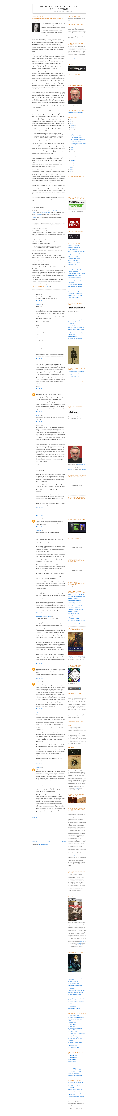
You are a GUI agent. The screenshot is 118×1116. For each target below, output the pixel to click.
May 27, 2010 (39, 782)
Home (49, 841)
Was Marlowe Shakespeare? (74, 331)
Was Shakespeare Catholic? (74, 1008)
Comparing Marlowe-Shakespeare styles (76, 998)
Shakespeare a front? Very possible (75, 992)
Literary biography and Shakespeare (75, 1068)
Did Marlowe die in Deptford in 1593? (76, 329)
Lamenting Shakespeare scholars (75, 1071)
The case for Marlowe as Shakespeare (76, 1069)
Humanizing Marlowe (72, 321)
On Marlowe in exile (72, 1031)
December (73, 160)
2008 (71, 119)
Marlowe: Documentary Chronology (76, 112)
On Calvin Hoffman (72, 1024)
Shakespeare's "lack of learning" (75, 279)
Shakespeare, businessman (73, 1073)
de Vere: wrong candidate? (73, 288)
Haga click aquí (71, 855)
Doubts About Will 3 (72, 1059)
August (72, 151)
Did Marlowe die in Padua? (74, 262)
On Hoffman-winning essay (74, 253)
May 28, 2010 (39, 813)
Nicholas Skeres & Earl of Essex (75, 289)
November (73, 158)
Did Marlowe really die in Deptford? (76, 594)
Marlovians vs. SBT (72, 264)
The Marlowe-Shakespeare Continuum (76, 1096)
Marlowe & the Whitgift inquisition (75, 609)
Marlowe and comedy (72, 336)
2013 (71, 167)
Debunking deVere (72, 1022)
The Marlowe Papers (72, 340)
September (73, 153)
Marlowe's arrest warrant (73, 598)
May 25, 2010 (39, 678)
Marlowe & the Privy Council (74, 269)
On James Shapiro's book (73, 983)
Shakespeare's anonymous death (75, 1075)
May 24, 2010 (39, 515)
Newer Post (34, 841)
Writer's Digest (38, 214)
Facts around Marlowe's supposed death (76, 596)
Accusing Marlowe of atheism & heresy (76, 605)
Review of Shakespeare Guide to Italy (76, 327)
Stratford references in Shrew (74, 291)
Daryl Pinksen (39, 304)
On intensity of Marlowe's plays (75, 1042)
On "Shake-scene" (72, 999)
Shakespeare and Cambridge (74, 247)
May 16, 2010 (39, 300)
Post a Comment (35, 817)
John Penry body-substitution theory (75, 615)
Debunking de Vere (72, 996)
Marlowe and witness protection (75, 985)
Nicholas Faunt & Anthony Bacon (75, 293)
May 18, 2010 (39, 358)
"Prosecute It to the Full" (73, 268)
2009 (71, 121)
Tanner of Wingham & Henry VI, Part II (76, 273)
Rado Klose (38, 392)
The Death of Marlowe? (73, 271)
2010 (71, 123)
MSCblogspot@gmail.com (73, 58)
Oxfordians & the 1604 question (75, 286)
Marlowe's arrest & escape (73, 611)
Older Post (63, 841)
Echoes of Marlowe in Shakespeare (43, 616)
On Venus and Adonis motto (74, 318)
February (73, 127)
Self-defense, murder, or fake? (74, 602)
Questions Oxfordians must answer (75, 284)
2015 (71, 171)
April (72, 132)
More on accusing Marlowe (74, 607)
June (72, 147)
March (72, 129)
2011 (71, 163)
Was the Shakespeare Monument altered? (76, 254)
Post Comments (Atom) (43, 844)
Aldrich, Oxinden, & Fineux (74, 256)
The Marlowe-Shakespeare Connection (59, 7)
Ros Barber (38, 415)
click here (76, 788)
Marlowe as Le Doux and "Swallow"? (76, 266)
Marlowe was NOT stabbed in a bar (75, 623)
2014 (71, 169)
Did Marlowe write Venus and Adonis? (76, 990)
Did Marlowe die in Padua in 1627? (75, 1089)
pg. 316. (79, 586)
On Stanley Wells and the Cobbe (75, 338)
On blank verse (71, 323)
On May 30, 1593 (72, 325)
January (73, 125)
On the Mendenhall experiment (74, 994)
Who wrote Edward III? (73, 981)
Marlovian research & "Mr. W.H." (75, 295)
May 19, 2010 (39, 467)
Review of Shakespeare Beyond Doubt (76, 251)
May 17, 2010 (39, 337)
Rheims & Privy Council (73, 260)
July (72, 149)
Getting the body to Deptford (74, 258)
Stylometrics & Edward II (73, 245)
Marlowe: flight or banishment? (74, 277)
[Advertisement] (44, 829)
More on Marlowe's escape (73, 613)
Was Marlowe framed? (73, 604)
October (73, 156)
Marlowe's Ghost (46, 212)
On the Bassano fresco (73, 249)
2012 (71, 165)
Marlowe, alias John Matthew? (74, 275)
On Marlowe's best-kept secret (74, 1037)
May (72, 134)
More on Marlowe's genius (73, 1047)
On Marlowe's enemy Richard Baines (76, 1017)
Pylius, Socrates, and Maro (73, 297)
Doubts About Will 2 (72, 1057)
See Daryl (34, 217)
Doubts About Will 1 (72, 1055)
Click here (34, 284)
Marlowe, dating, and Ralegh (74, 1091)
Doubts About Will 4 (72, 1061)
